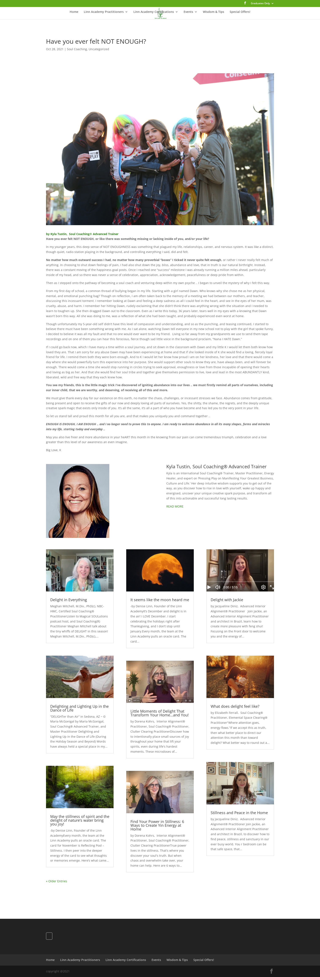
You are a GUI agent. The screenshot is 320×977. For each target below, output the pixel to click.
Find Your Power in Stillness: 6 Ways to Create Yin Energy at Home (157, 825)
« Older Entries (56, 881)
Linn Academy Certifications (153, 12)
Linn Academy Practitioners (104, 12)
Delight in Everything (68, 599)
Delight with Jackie (227, 599)
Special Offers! (240, 12)
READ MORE (174, 506)
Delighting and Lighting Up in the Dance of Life (79, 708)
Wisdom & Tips (213, 12)
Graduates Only (260, 3)
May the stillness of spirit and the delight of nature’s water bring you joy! (79, 820)
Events (188, 12)
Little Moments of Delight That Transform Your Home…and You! (159, 713)
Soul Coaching (77, 49)
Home (74, 12)
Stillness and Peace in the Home (239, 812)
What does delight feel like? (235, 706)
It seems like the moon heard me (159, 599)
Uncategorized (99, 49)
